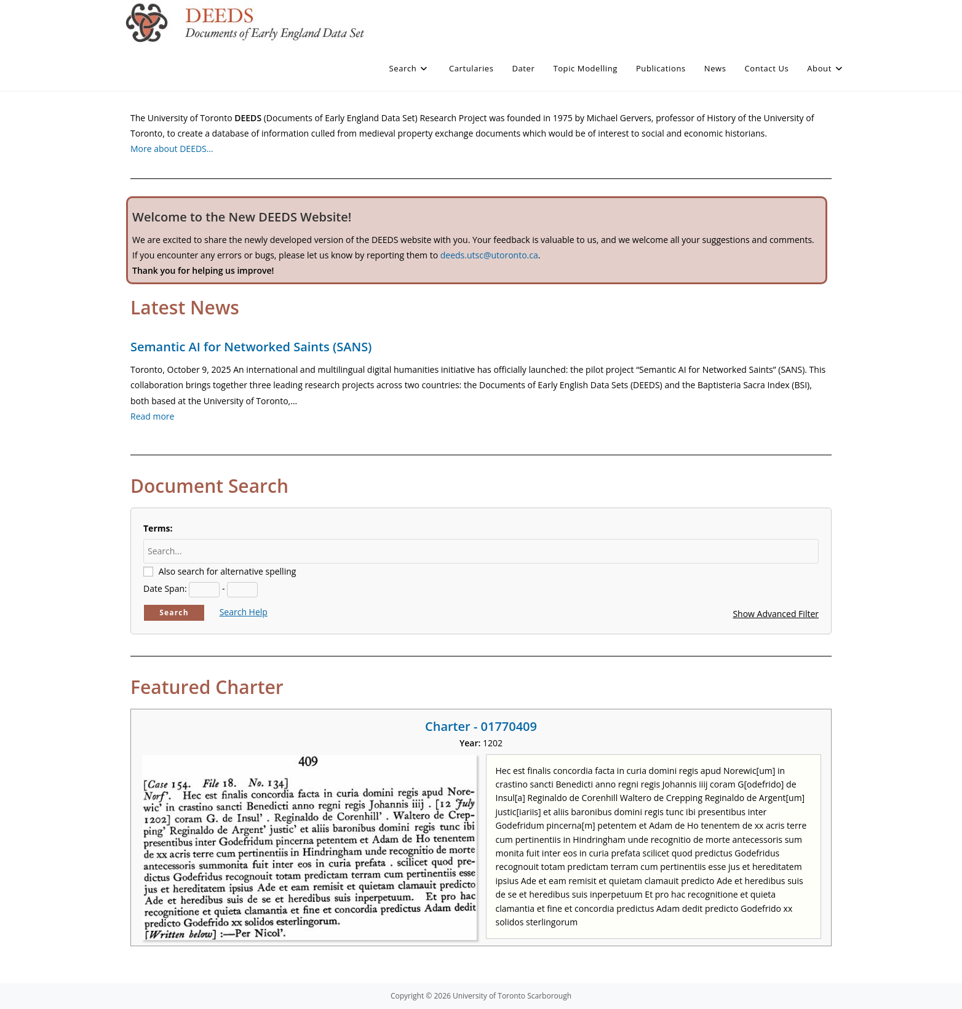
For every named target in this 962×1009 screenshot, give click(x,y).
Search (174, 612)
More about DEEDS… (171, 148)
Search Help (244, 612)
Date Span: (165, 588)
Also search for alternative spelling (227, 571)
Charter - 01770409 (481, 726)
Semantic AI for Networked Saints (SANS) (251, 346)
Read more (152, 416)
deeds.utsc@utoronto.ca (489, 255)
